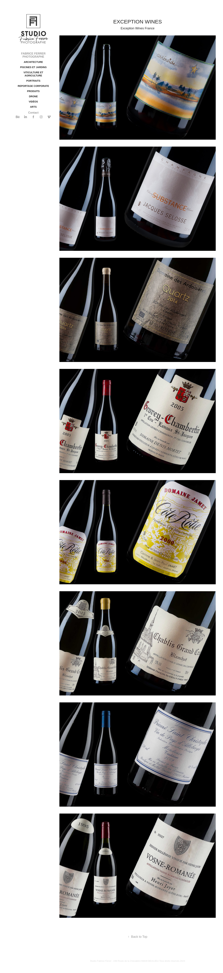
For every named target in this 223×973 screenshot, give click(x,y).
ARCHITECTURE (33, 62)
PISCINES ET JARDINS (33, 67)
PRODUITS (33, 91)
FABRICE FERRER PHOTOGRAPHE (33, 55)
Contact (33, 112)
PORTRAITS (33, 80)
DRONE (33, 96)
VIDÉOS (33, 101)
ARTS (33, 106)
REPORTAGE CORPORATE (33, 86)
